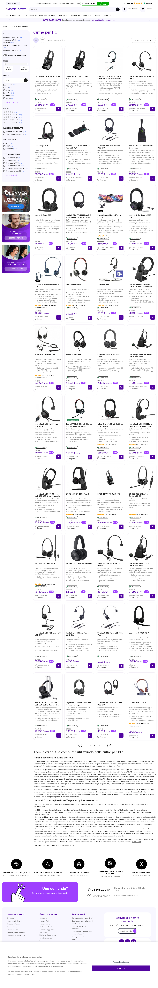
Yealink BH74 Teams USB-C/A (140, 216)
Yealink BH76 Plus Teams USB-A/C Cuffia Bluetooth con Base (46, 704)
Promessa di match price (16, 936)
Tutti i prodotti (15, 15)
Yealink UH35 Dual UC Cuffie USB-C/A (109, 704)
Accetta (121, 968)
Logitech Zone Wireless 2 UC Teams (110, 355)
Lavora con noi (12, 930)
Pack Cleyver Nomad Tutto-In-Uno (109, 216)
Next (149, 20)
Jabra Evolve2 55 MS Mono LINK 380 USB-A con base (140, 425)
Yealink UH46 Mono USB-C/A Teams (109, 634)
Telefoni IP (87, 15)
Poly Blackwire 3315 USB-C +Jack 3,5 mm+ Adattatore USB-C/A (109, 77)
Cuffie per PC (63, 15)
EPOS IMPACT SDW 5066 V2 (47, 76)
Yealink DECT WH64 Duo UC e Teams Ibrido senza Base (78, 216)
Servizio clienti (98, 896)
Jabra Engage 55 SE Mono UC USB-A (141, 77)
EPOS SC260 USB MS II (45, 563)
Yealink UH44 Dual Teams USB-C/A (108, 147)
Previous (9, 20)
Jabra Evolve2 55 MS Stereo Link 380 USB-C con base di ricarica (47, 495)
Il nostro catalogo (13, 924)
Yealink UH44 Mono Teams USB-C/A (78, 634)
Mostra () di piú (12, 102)
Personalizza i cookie (121, 962)
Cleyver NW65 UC (74, 285)
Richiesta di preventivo (47, 935)
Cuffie (13, 26)
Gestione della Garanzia (48, 927)
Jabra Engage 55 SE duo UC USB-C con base (141, 355)
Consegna (43, 918)
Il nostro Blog (12, 927)
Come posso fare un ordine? (82, 918)
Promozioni (107, 15)
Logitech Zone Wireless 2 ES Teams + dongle (79, 704)
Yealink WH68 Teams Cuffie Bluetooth (141, 147)
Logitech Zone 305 (43, 215)
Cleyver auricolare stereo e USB (47, 286)
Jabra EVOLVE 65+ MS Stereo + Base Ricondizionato (79, 425)
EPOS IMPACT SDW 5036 (108, 494)
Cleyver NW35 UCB (137, 703)
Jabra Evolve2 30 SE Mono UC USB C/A (48, 634)
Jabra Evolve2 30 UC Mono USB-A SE (46, 425)
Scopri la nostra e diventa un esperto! (79, 20)
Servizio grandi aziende (16, 933)
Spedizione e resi (45, 938)
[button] (45, 110)
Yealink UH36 (103, 285)
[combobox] (75, 9)
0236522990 (136, 842)
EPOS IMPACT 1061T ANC (77, 494)
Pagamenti (43, 941)
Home (5, 26)
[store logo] (16, 9)
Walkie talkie (75, 15)
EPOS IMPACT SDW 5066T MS (78, 77)
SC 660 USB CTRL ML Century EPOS (138, 495)
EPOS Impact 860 (73, 354)
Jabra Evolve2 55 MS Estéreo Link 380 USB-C (110, 425)
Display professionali (47, 15)
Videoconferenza (30, 15)
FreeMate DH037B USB (45, 354)
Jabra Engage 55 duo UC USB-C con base (139, 564)
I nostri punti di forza (14, 921)
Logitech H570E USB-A (139, 633)
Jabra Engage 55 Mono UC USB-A (108, 564)
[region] (79, 965)
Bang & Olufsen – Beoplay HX (79, 563)
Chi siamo (10, 918)
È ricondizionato (5, 55)
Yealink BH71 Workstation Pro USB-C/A (78, 147)
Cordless (97, 15)
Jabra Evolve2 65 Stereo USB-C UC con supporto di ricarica (140, 286)
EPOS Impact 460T (43, 146)
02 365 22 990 (98, 889)
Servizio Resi (44, 921)
